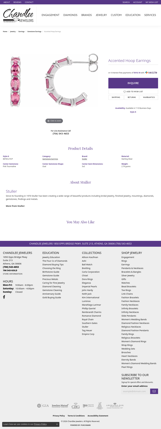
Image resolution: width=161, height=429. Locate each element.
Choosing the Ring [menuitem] (52, 268)
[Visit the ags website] (115, 405)
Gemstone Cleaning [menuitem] (52, 290)
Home (5, 31)
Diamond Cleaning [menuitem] (52, 286)
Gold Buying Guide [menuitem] (52, 297)
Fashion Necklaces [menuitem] (131, 301)
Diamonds (70, 15)
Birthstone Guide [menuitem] (51, 271)
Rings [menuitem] (124, 260)
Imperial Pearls (89, 286)
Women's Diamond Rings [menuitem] (134, 341)
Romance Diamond (91, 315)
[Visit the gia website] (43, 405)
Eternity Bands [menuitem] (129, 359)
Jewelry (101, 15)
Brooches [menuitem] (126, 352)
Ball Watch (87, 264)
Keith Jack (86, 293)
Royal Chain (88, 319)
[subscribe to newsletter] (154, 391)
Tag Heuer (87, 330)
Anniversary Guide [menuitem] (52, 293)
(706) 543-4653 (61, 133)
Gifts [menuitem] (124, 279)
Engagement (50, 15)
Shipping (116, 97)
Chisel (85, 275)
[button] (126, 2)
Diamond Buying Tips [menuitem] (53, 264)
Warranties (149, 97)
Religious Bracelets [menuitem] (131, 337)
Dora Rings (87, 279)
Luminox (86, 301)
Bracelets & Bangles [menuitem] (131, 271)
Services (150, 15)
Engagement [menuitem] (128, 257)
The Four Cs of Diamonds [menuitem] (55, 260)
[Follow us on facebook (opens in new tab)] (4, 297)
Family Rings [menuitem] (128, 334)
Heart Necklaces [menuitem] (130, 356)
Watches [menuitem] (126, 282)
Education (133, 15)
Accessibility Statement (98, 416)
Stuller (84, 159)
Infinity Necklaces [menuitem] (130, 312)
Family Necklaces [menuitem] (130, 304)
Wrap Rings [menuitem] (127, 345)
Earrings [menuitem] (126, 264)
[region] (54, 80)
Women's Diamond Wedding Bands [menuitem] (139, 363)
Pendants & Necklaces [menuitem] (132, 268)
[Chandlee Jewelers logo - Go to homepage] (19, 15)
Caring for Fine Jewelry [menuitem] (54, 282)
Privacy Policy (59, 416)
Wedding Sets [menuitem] (128, 348)
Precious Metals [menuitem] (50, 279)
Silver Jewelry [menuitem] (128, 275)
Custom (116, 15)
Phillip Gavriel (88, 308)
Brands (86, 15)
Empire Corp (88, 334)
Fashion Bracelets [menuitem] (130, 297)
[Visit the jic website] (100, 405)
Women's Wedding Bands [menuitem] (134, 319)
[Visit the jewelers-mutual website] (60, 405)
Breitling (86, 268)
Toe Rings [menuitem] (126, 290)
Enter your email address (135, 386)
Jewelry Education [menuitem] (51, 257)
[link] (6, 2)
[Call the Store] (11, 266)
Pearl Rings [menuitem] (127, 367)
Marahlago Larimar (91, 304)
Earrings (21, 31)
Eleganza (86, 282)
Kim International (90, 297)
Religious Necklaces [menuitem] (131, 326)
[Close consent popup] (57, 424)
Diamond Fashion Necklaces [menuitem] (135, 323)
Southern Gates (89, 323)
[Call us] (10, 270)
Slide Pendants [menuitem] (129, 315)
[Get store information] (12, 274)
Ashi (84, 260)
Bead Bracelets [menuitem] (129, 286)
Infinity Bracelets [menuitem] (130, 308)
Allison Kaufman (90, 257)
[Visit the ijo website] (88, 405)
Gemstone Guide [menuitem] (51, 275)
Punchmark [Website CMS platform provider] (86, 425)
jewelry (13, 31)
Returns (132, 97)
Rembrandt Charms (91, 312)
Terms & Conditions (76, 416)
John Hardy (87, 290)
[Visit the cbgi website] (76, 405)
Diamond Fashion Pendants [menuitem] (135, 330)
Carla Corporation (91, 271)
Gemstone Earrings (34, 31)
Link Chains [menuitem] (127, 293)
